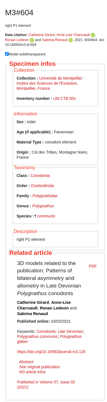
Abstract (26, 362)
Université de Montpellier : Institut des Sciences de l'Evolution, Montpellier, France (51, 83)
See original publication (39, 367)
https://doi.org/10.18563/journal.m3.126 (51, 351)
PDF (93, 266)
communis (46, 216)
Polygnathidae (45, 196)
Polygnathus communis (37, 336)
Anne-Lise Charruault (73, 35)
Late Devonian (70, 331)
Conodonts (46, 331)
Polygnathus (43, 206)
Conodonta (40, 175)
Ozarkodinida (42, 185)
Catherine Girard (41, 35)
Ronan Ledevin (17, 40)
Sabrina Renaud (54, 40)
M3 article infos (32, 372)
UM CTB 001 (64, 98)
